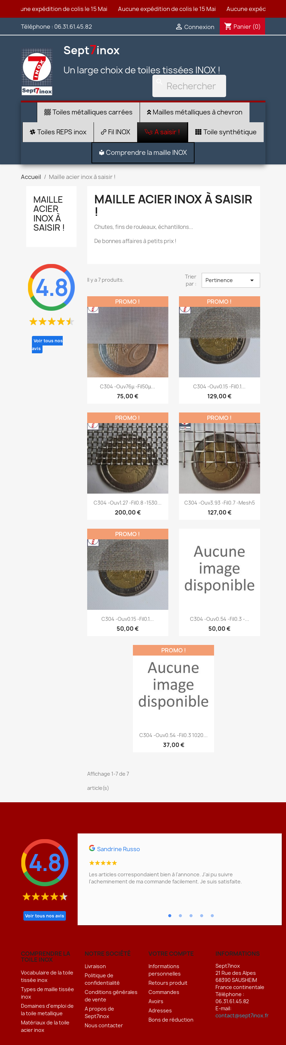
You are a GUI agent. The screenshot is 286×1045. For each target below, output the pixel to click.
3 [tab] (191, 916)
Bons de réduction (171, 1019)
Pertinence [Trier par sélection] (231, 280)
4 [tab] (201, 916)
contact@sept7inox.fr (242, 1015)
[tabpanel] (179, 868)
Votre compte (171, 953)
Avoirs (155, 1001)
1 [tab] (169, 916)
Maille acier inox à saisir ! (49, 213)
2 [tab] (180, 916)
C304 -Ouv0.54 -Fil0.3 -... (219, 619)
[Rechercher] (189, 86)
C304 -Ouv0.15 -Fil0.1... (219, 386)
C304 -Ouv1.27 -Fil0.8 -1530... (128, 502)
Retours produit (167, 982)
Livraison (95, 966)
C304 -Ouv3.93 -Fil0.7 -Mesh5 (219, 502)
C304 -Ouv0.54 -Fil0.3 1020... (173, 735)
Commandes (163, 992)
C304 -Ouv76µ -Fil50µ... (127, 386)
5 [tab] (212, 916)
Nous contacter (104, 1025)
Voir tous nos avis (47, 345)
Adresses (160, 1010)
